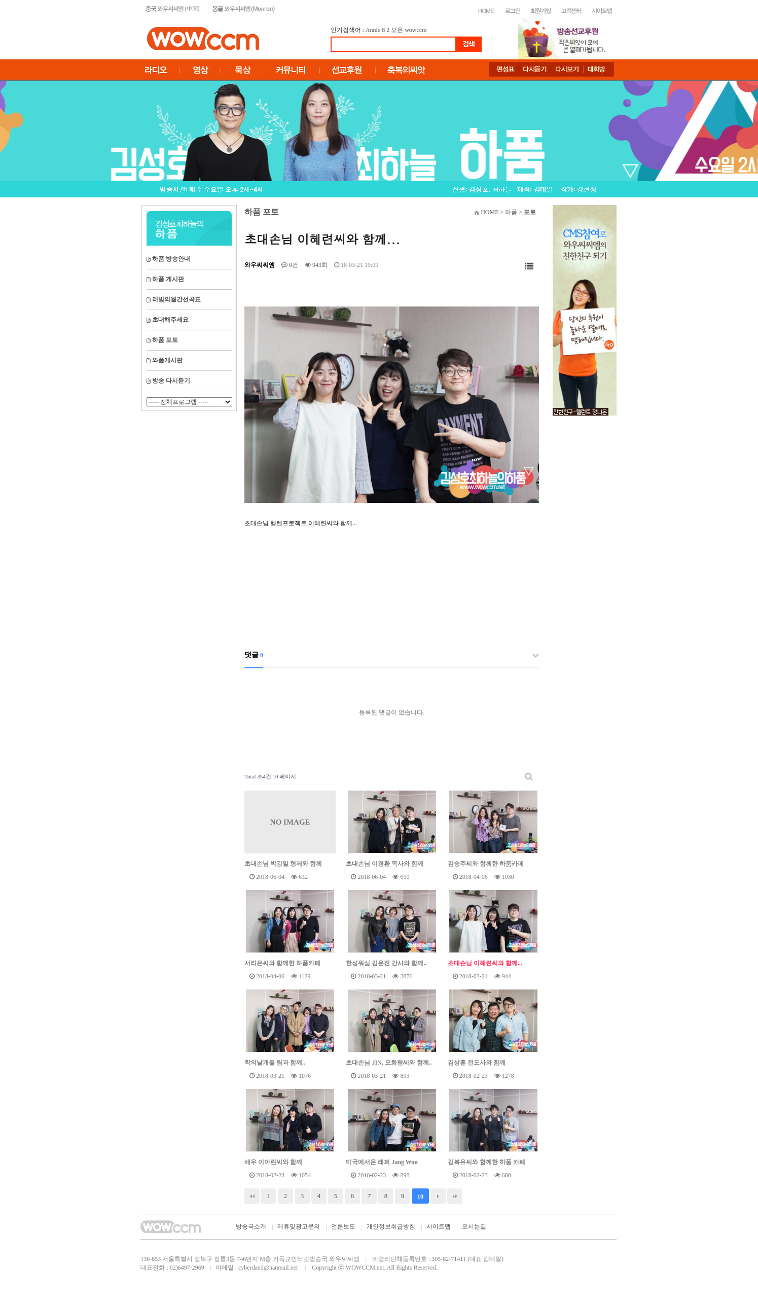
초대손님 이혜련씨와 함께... (485, 963)
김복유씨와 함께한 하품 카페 (486, 1162)
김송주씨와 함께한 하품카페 (486, 863)
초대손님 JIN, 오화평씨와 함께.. (388, 1062)
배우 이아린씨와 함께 (273, 1162)
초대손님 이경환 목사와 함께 (384, 863)
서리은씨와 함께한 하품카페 (282, 963)
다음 (438, 1196)
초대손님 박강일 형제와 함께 (283, 863)
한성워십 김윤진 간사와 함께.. (386, 963)
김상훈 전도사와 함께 (477, 1062)
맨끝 (454, 1196)
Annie (373, 29)
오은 (397, 29)
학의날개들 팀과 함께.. (274, 1062)
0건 (289, 264)
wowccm (415, 29)
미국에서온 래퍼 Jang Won (381, 1162)
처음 (252, 1196)
